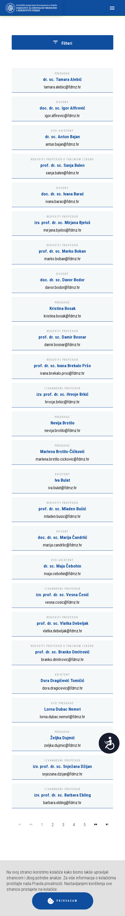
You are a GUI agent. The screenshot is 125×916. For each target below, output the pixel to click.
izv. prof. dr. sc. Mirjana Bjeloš (62, 222)
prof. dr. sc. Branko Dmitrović (62, 651)
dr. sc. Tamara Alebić (62, 79)
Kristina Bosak (62, 308)
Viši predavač (62, 703)
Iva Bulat (62, 480)
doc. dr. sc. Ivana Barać (62, 193)
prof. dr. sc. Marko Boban (62, 251)
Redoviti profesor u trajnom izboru (62, 159)
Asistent (62, 474)
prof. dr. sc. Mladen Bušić (62, 508)
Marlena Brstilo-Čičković (62, 451)
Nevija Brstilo (62, 422)
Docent (62, 102)
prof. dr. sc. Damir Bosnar (62, 337)
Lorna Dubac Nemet (62, 709)
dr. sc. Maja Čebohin (62, 566)
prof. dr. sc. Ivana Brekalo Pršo (62, 365)
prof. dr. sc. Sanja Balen (62, 165)
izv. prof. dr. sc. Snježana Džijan (62, 766)
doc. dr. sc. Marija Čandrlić (62, 537)
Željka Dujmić (62, 737)
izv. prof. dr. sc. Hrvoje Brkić (62, 394)
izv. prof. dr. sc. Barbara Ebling (62, 795)
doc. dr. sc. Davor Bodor (62, 279)
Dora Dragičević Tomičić (62, 680)
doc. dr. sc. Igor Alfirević (62, 108)
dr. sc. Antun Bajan (62, 136)
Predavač (62, 73)
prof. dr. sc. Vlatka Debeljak (62, 623)
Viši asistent (62, 130)
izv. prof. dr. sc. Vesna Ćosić (62, 594)
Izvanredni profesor (62, 388)
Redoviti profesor (62, 216)
